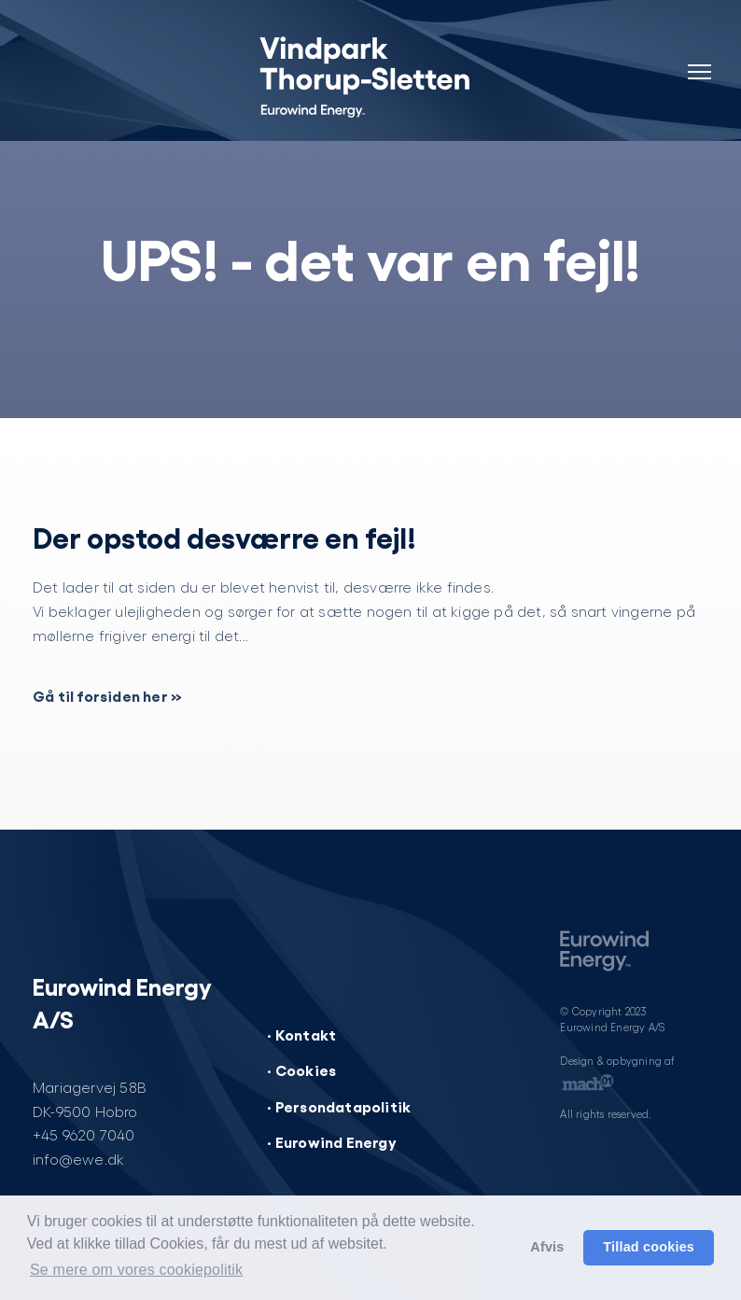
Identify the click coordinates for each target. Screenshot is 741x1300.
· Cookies (301, 1069)
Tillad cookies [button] (648, 1246)
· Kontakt (301, 1034)
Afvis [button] (547, 1246)
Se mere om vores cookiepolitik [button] (136, 1270)
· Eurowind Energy (331, 1141)
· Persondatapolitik (339, 1106)
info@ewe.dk (78, 1158)
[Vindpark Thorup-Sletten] (370, 75)
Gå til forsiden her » (107, 695)
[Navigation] (699, 61)
